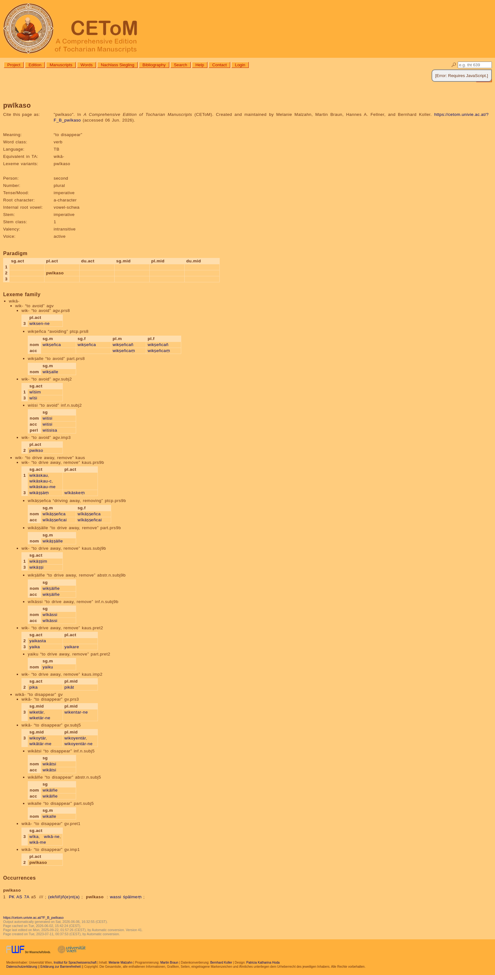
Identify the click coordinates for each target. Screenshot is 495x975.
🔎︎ (453, 65)
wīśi (33, 398)
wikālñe (50, 790)
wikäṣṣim (38, 561)
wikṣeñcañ (123, 344)
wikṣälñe (51, 588)
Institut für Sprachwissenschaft (75, 962)
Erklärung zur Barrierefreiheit (60, 966)
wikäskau (38, 475)
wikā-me (37, 842)
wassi (115, 896)
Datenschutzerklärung (21, 966)
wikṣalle (50, 371)
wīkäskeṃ (74, 492)
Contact (219, 65)
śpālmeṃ (132, 896)
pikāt (69, 687)
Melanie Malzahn (121, 962)
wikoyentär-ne (78, 743)
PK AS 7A (19, 896)
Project (13, 65)
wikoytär (37, 738)
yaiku (48, 667)
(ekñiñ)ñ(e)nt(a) (64, 896)
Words (86, 65)
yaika (34, 646)
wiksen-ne (39, 323)
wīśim (35, 392)
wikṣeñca (52, 344)
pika (33, 687)
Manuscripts (61, 65)
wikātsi (50, 764)
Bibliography (153, 65)
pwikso (36, 450)
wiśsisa (50, 430)
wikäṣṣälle (53, 541)
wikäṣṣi (36, 567)
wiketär (36, 712)
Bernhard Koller (221, 962)
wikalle (50, 816)
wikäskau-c (40, 481)
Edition (34, 65)
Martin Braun (169, 962)
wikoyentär (75, 738)
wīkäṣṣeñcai (55, 519)
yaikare (71, 646)
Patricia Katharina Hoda (263, 962)
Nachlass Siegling (117, 65)
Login (240, 65)
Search (180, 65)
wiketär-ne (39, 717)
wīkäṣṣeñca (54, 513)
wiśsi (47, 418)
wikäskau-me (42, 486)
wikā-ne (51, 836)
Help (199, 65)
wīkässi (50, 614)
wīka (34, 836)
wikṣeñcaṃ (124, 350)
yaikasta (37, 640)
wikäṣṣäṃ (39, 492)
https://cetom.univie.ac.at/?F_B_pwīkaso (33, 917)
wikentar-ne (76, 712)
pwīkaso (95, 896)
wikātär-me (40, 743)
